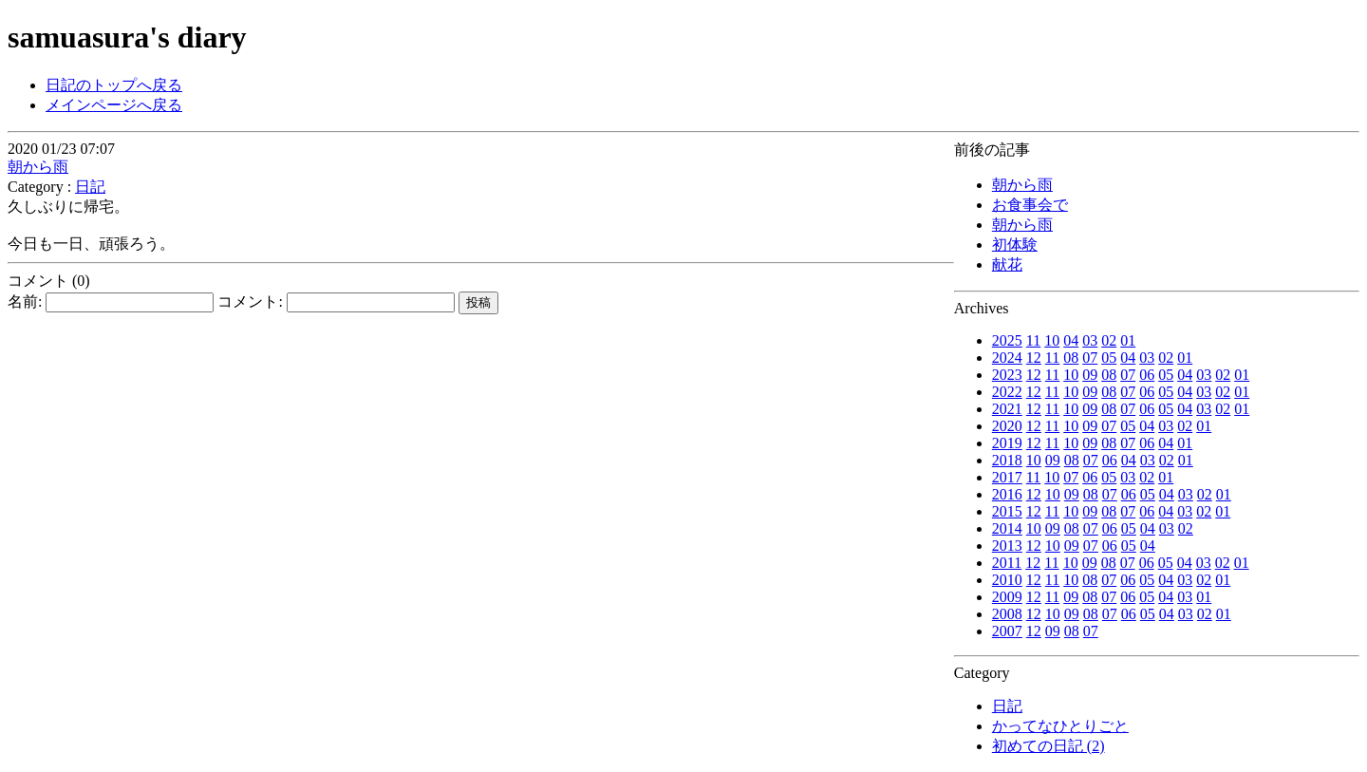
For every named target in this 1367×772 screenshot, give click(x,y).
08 (1070, 357)
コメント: (335, 301)
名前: (111, 301)
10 (1051, 340)
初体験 (1015, 244)
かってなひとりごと (1060, 726)
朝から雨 (1022, 185)
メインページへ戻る (114, 105)
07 (1089, 357)
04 (1070, 340)
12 (1033, 357)
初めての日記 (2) (1048, 746)
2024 (1007, 357)
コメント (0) (49, 281)
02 (1108, 340)
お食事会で (1030, 205)
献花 (1007, 264)
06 (1146, 375)
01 (1127, 340)
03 (1089, 340)
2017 (1007, 477)
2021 (1007, 409)
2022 (1007, 392)
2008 (1007, 614)
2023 (1007, 375)
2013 (1007, 545)
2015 (1007, 511)
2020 (1007, 426)
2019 (1007, 443)
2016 (1007, 494)
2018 (1007, 460)
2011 (1006, 563)
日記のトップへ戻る (114, 85)
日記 (1007, 706)
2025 (1007, 340)
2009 (1007, 597)
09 (1089, 375)
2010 (1007, 580)
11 (1033, 340)
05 (1108, 357)
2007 (1007, 631)
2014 (1007, 528)
